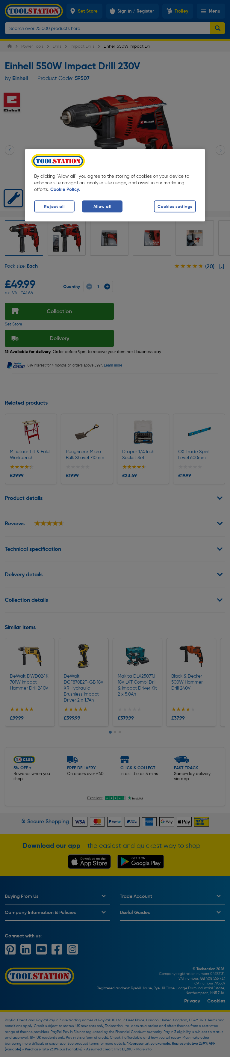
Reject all (54, 206)
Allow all (102, 206)
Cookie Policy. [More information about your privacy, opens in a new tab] (65, 189)
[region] (115, 185)
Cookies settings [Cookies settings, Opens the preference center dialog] (175, 206)
